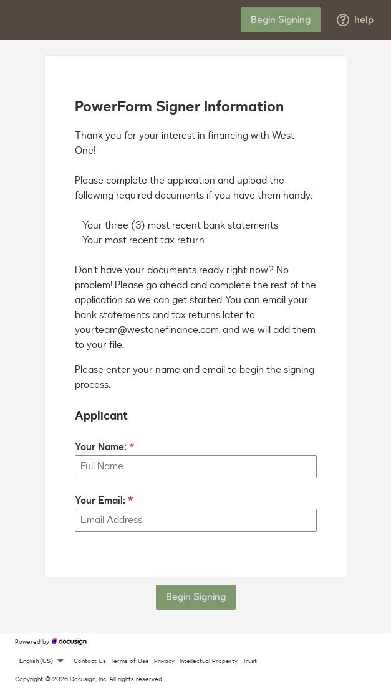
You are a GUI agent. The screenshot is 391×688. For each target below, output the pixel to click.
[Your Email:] (196, 520)
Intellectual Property (209, 661)
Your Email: (100, 500)
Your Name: (101, 447)
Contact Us (90, 661)
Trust (250, 661)
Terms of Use (130, 661)
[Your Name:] (196, 466)
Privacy (164, 661)
